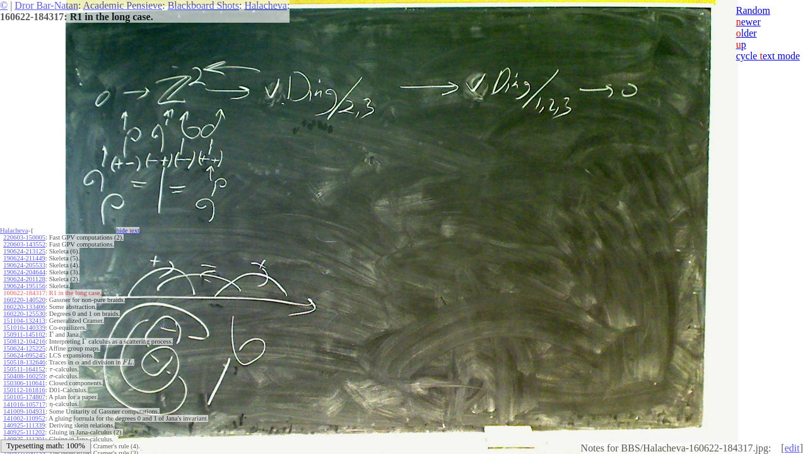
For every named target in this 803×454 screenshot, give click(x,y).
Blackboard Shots (203, 5)
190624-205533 (24, 265)
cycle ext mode (768, 55)
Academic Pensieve (122, 5)
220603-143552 (24, 244)
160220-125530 (24, 313)
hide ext (127, 230)
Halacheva (265, 5)
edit (792, 448)
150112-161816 (24, 390)
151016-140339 (24, 327)
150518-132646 (24, 362)
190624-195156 (24, 285)
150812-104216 (24, 341)
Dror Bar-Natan (46, 5)
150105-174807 (24, 396)
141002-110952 (24, 418)
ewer (748, 21)
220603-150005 (24, 237)
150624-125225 (24, 348)
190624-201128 (24, 279)
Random (753, 10)
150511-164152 (24, 369)
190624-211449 (24, 258)
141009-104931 (24, 411)
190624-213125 (24, 251)
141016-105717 (24, 404)
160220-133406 (24, 306)
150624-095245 (24, 355)
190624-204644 (24, 272)
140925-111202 (24, 432)
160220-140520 (24, 299)
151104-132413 (24, 320)
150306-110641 (24, 383)
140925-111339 (24, 425)
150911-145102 (24, 334)
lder (746, 33)
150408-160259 (24, 376)
